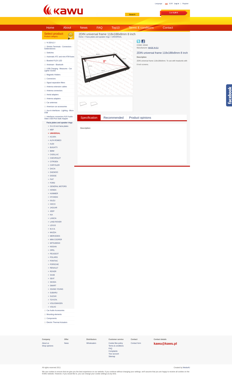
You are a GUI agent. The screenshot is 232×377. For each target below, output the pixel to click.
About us (45, 343)
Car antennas (52, 103)
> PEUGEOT (53, 254)
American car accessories (57, 107)
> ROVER (52, 271)
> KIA (50, 215)
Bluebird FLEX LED (54, 61)
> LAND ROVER (55, 222)
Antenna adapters (54, 99)
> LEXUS (52, 225)
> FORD (51, 183)
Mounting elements (54, 314)
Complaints (113, 351)
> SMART (52, 286)
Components (52, 318)
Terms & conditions (141, 27)
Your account (114, 354)
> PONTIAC (53, 261)
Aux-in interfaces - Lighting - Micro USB (59, 112)
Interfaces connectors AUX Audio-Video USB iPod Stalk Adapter (58, 118)
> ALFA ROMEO (54, 140)
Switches (50, 53)
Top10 (116, 27)
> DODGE (52, 176)
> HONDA (52, 190)
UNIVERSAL (117, 37)
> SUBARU (52, 293)
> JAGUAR (52, 208)
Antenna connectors (54, 91)
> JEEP (51, 211)
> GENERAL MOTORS (57, 186)
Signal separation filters (56, 83)
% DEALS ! (51, 43)
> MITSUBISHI (54, 243)
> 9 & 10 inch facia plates (58, 126)
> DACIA (51, 169)
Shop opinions (47, 346)
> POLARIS (53, 257)
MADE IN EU (153, 48)
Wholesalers (91, 343)
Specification (89, 117)
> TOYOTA (52, 300)
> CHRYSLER (54, 165)
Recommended (114, 117)
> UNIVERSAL (54, 133)
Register (185, 3)
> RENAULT (53, 268)
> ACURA (52, 137)
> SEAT (51, 279)
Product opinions (140, 117)
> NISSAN (52, 247)
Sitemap (112, 356)
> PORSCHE (53, 264)
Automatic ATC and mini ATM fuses (60, 57)
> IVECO (51, 204)
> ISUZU (51, 201)
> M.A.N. (51, 229)
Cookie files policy (116, 343)
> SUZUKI (52, 296)
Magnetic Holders (53, 75)
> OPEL (51, 250)
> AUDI (51, 144)
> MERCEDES (54, 236)
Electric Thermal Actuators (57, 322)
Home (50, 27)
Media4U (186, 368)
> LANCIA (52, 218)
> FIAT (51, 179)
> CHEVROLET (54, 158)
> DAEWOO (53, 172)
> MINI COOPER (55, 240)
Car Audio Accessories (55, 310)
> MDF (51, 130)
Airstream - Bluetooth (55, 65)
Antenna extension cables (57, 87)
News (83, 27)
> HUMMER (53, 193)
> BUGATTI (53, 147)
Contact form (136, 343)
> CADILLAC (53, 155)
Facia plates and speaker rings (59, 123)
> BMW (51, 151)
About (67, 27)
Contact (168, 27)
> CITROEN (53, 162)
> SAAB (51, 275)
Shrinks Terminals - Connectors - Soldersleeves (58, 48)
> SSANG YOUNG (55, 289)
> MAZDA (52, 232)
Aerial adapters (53, 95)
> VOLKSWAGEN (55, 303)
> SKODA (52, 282)
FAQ (100, 27)
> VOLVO (52, 307)
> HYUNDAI (53, 197)
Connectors (51, 79)
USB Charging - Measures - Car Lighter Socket (58, 70)
